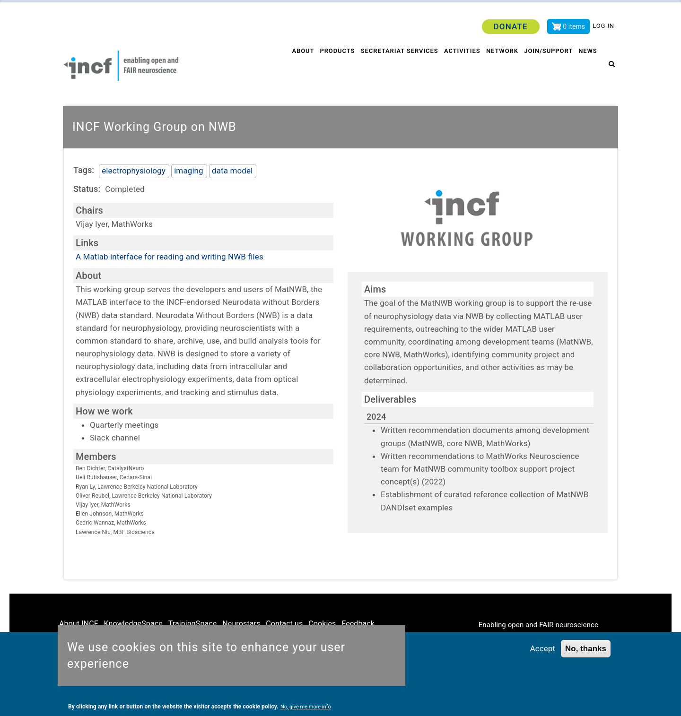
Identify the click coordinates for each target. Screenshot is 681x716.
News (588, 65)
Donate (510, 26)
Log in (603, 25)
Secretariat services (396, 65)
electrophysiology (134, 170)
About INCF (78, 623)
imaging (188, 170)
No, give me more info (305, 707)
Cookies (322, 623)
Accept (542, 649)
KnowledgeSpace (133, 623)
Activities (459, 65)
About (297, 65)
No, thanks (585, 649)
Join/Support (548, 65)
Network (500, 65)
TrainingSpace (192, 623)
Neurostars (241, 623)
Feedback (358, 623)
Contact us (284, 623)
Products (333, 65)
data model (232, 170)
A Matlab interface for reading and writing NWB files (169, 256)
